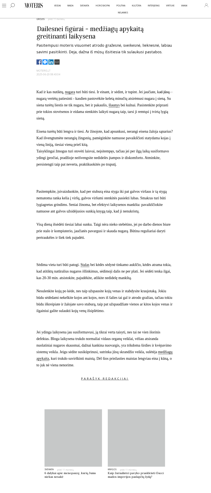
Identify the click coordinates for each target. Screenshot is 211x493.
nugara (70, 92)
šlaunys (114, 105)
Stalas (85, 265)
